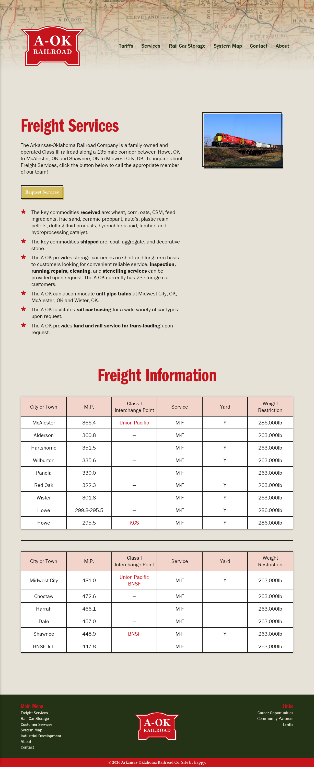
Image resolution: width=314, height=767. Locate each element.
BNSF (134, 583)
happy (199, 762)
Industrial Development (41, 735)
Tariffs (126, 45)
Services (150, 45)
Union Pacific (134, 422)
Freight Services (34, 712)
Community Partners (275, 718)
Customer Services (36, 724)
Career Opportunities (275, 712)
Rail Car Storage (187, 45)
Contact (259, 45)
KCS (134, 522)
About (282, 45)
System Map (228, 45)
